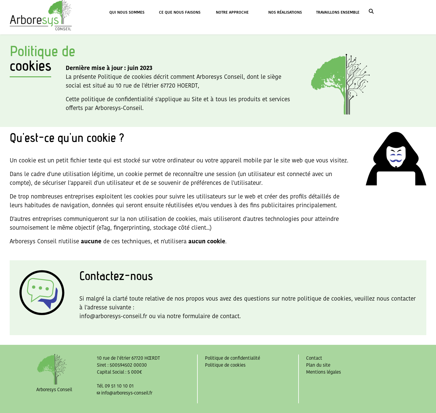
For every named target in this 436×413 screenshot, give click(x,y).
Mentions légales (323, 372)
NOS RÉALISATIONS (285, 12)
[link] (371, 12)
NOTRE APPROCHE (232, 12)
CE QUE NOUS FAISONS (179, 12)
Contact (314, 358)
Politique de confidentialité (232, 358)
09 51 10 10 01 (119, 386)
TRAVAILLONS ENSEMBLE (337, 12)
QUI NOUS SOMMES (126, 12)
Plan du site (318, 365)
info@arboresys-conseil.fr (113, 316)
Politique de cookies (225, 365)
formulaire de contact (211, 316)
